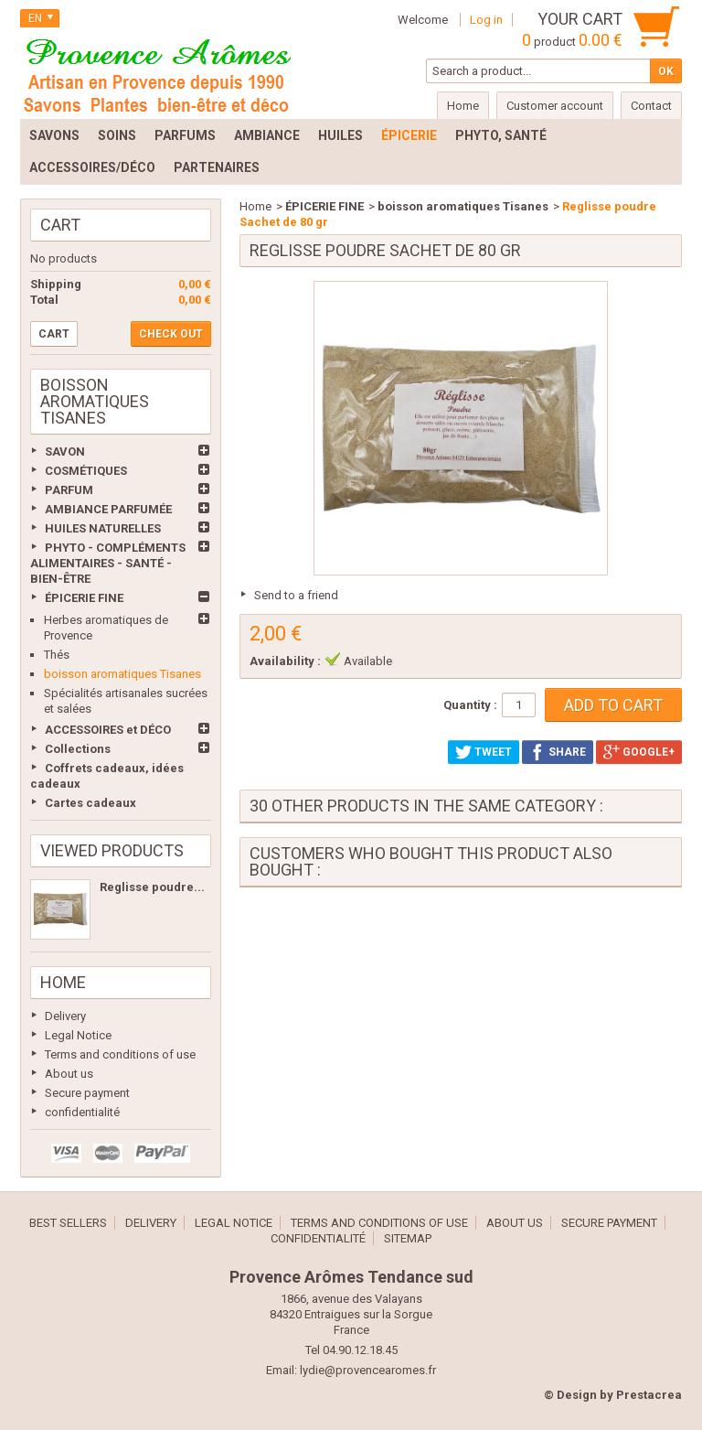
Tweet (483, 752)
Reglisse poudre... (152, 887)
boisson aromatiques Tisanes (122, 674)
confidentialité (82, 1112)
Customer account (554, 106)
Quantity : (470, 705)
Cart (60, 224)
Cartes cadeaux (90, 803)
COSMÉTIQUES (86, 471)
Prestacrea (649, 1395)
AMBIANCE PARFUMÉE (108, 509)
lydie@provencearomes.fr (368, 1370)
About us (69, 1074)
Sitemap (407, 1238)
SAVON (65, 451)
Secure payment (87, 1093)
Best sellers (68, 1223)
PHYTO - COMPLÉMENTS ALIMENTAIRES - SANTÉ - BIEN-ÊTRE (108, 563)
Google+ (639, 752)
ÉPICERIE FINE (84, 598)
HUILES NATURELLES (103, 528)
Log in (486, 20)
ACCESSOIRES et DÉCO (108, 730)
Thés (56, 654)
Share (557, 752)
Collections (78, 749)
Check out (171, 334)
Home (63, 982)
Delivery (65, 1016)
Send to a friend (296, 595)
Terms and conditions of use (120, 1054)
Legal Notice (78, 1035)
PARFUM (69, 490)
